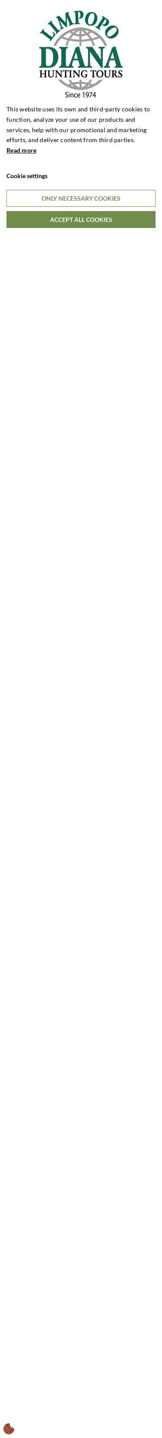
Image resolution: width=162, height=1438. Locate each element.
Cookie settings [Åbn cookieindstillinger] (27, 175)
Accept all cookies (81, 219)
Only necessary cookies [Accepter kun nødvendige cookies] (81, 198)
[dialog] (81, 719)
